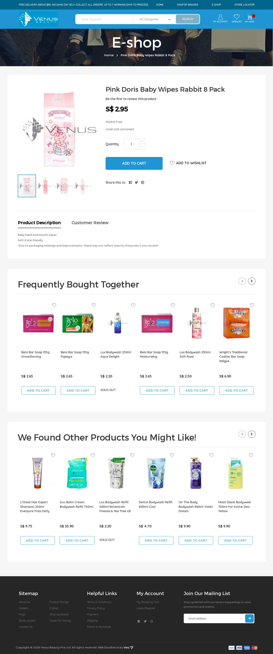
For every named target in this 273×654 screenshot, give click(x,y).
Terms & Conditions (99, 602)
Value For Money (60, 620)
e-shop (216, 4)
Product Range (59, 602)
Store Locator (244, 4)
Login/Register (146, 608)
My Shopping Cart (148, 602)
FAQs (22, 614)
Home (159, 4)
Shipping (92, 620)
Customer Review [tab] (90, 222)
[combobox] (106, 19)
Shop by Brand (59, 614)
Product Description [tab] (39, 222)
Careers (23, 608)
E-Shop (54, 608)
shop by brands (187, 4)
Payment (92, 614)
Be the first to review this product (131, 99)
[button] (45, 186)
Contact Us (25, 626)
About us (24, 602)
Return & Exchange (99, 626)
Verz (128, 647)
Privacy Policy (96, 608)
